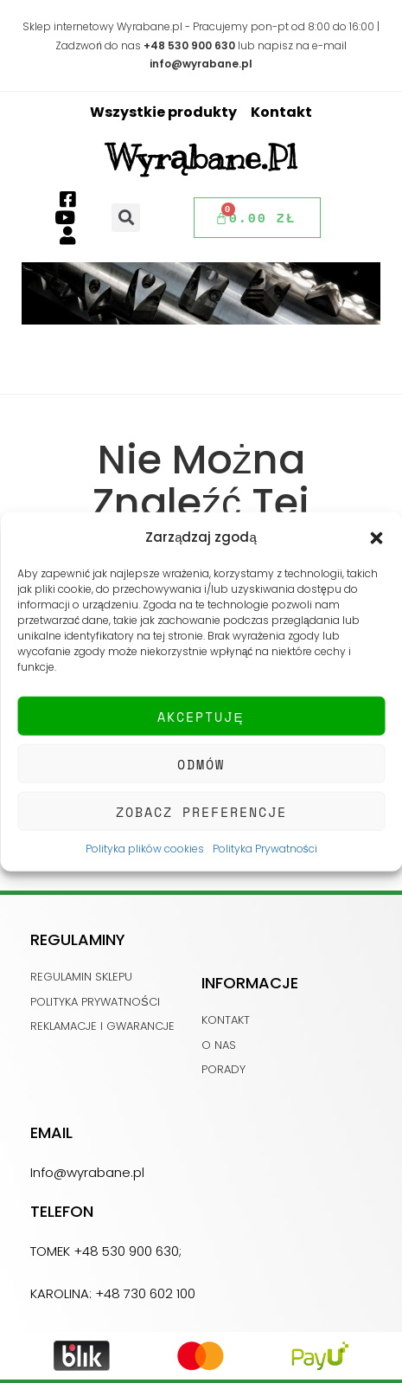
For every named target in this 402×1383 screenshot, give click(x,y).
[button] (376, 536)
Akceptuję (200, 715)
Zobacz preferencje (201, 810)
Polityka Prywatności (265, 848)
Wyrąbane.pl (201, 157)
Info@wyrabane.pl (87, 1172)
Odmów (201, 763)
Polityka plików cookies (145, 848)
